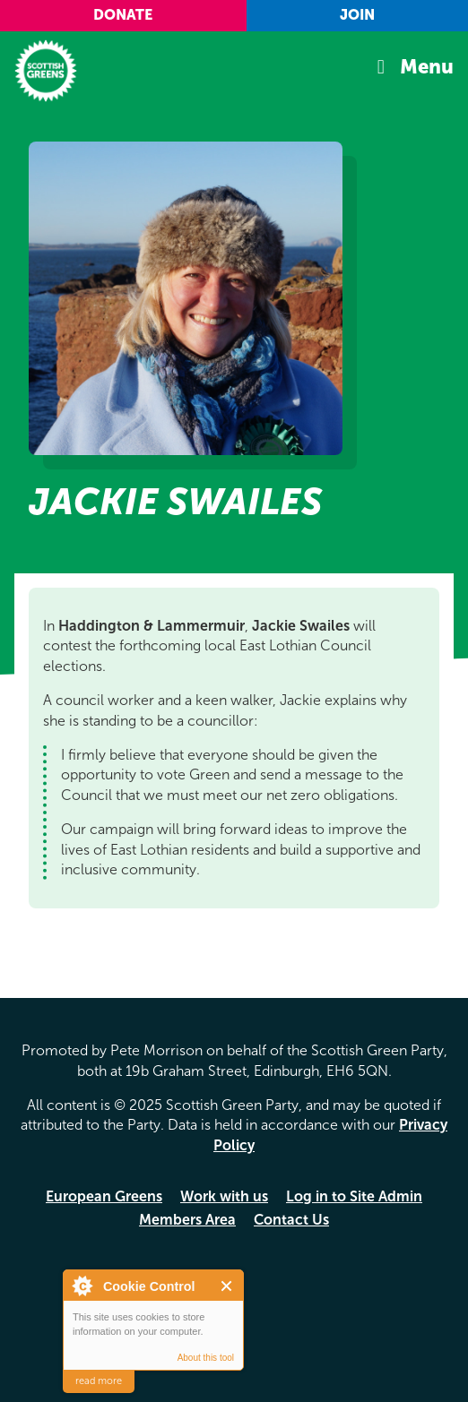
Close (227, 1286)
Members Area (187, 1219)
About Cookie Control (82, 1285)
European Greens (104, 1196)
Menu (427, 67)
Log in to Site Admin (354, 1196)
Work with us (224, 1196)
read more (98, 1381)
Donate (122, 14)
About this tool (206, 1358)
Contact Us (291, 1219)
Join (357, 14)
